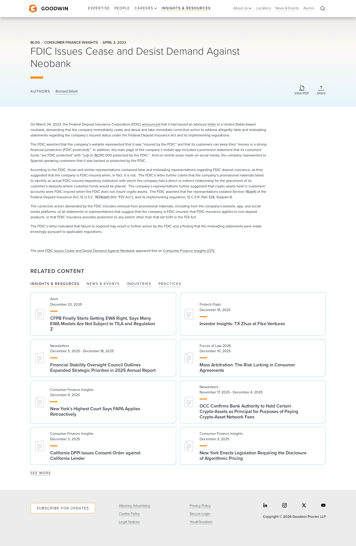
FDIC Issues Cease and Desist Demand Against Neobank (90, 250)
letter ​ (212, 124)
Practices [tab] (169, 284)
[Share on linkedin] (265, 505)
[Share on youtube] (323, 505)
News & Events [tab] (103, 284)
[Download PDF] (302, 91)
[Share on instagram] (284, 505)
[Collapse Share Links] (321, 90)
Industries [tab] (139, 284)
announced (151, 124)
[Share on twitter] (304, 505)
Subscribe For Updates (63, 508)
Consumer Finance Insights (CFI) (188, 250)
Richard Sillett (67, 91)
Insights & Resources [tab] (54, 284)
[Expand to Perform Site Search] (323, 9)
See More (40, 473)
